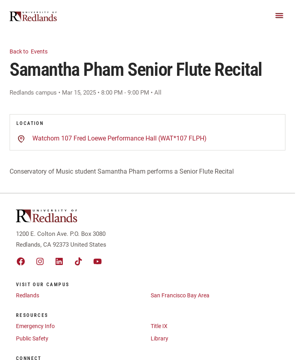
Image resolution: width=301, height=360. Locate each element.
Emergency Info (35, 326)
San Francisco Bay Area (180, 295)
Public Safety (32, 338)
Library (159, 338)
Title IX (159, 326)
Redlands (27, 295)
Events (33, 51)
